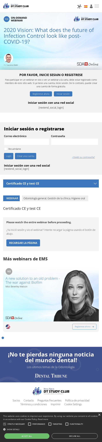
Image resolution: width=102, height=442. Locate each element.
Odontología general (35, 198)
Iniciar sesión (63, 93)
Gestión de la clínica (59, 198)
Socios (16, 381)
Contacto (29, 381)
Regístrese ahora (41, 93)
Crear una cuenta (25, 156)
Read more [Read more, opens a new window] (43, 419)
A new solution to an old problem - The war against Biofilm (33, 280)
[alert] (51, 427)
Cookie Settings (73, 385)
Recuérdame (14, 148)
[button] (3, 319)
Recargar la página (23, 243)
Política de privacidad (77, 381)
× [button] (99, 415)
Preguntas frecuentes (49, 381)
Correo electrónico (15, 136)
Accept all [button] (27, 436)
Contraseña (58, 136)
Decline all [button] (74, 436)
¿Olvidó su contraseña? (83, 157)
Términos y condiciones (33, 385)
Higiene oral (78, 198)
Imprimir (56, 385)
